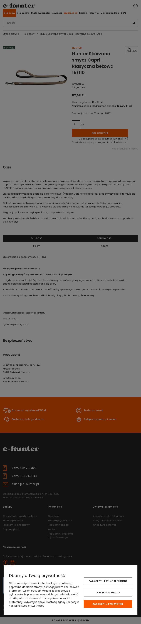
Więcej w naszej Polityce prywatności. (44, 604)
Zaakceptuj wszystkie (107, 604)
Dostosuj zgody (108, 592)
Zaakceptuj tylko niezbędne (107, 581)
